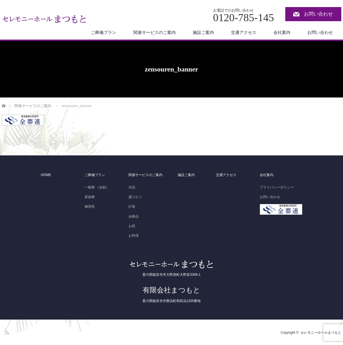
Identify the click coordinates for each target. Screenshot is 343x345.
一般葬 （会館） (97, 187)
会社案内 (281, 32)
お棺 (131, 226)
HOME (46, 175)
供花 (131, 187)
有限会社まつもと (171, 290)
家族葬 (90, 197)
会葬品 (133, 216)
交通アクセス (243, 32)
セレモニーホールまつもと (321, 333)
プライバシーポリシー (277, 187)
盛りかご (135, 197)
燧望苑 (90, 207)
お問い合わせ (318, 14)
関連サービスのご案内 (154, 32)
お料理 (133, 236)
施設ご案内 (203, 32)
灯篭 (131, 207)
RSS (6, 331)
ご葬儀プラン (103, 32)
